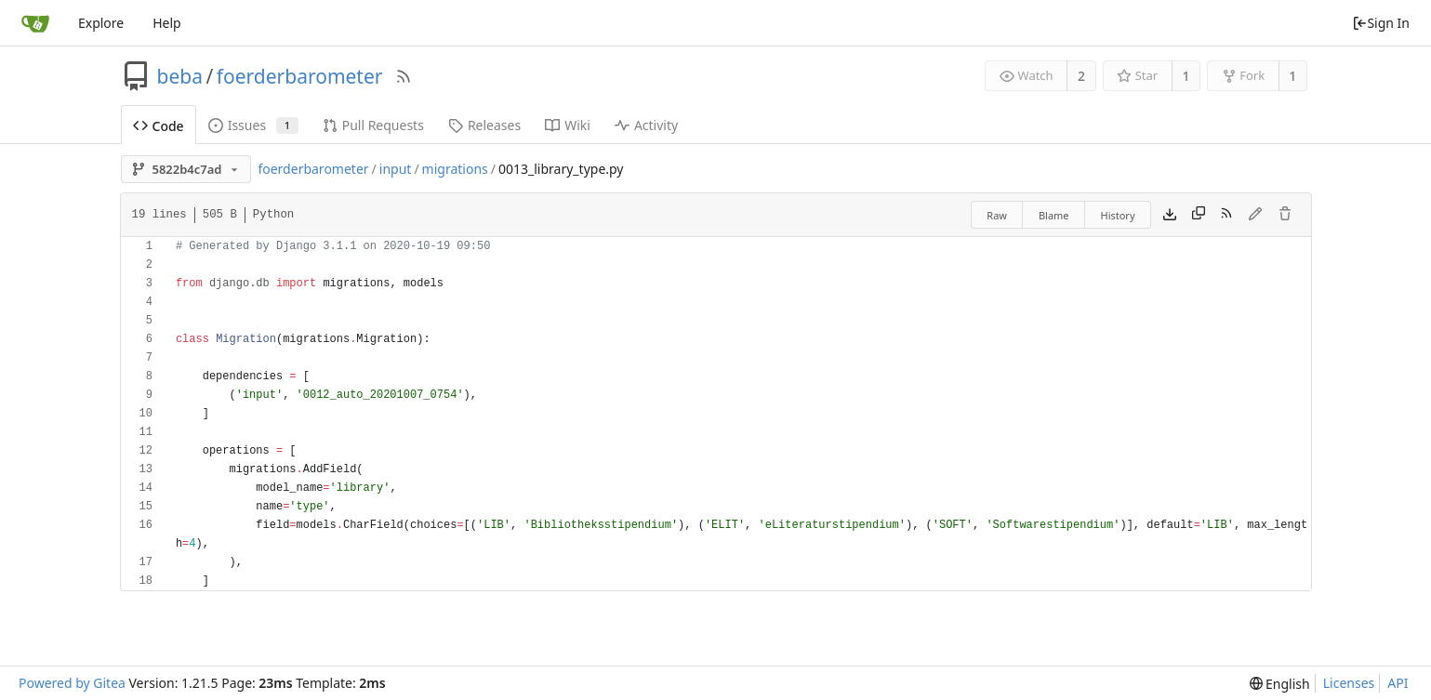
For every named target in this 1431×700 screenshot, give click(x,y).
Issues (253, 125)
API (1397, 683)
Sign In (1381, 23)
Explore (101, 23)
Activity (646, 125)
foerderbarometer (300, 76)
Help (166, 23)
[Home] (35, 23)
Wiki (567, 125)
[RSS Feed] (403, 76)
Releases (484, 125)
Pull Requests (373, 125)
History (1118, 215)
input (395, 169)
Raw (997, 215)
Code (158, 126)
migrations (455, 169)
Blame (1054, 215)
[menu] (1280, 684)
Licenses (1349, 683)
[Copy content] (1198, 215)
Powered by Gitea (72, 683)
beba (180, 76)
